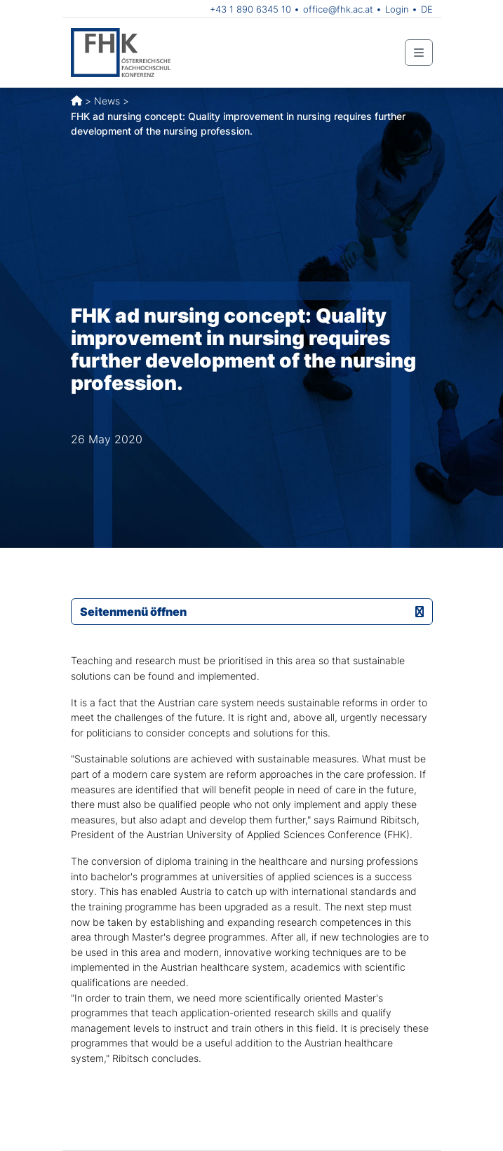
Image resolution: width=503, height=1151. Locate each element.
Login (397, 9)
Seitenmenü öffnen (252, 612)
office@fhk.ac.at (338, 9)
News (107, 101)
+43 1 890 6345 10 (250, 9)
